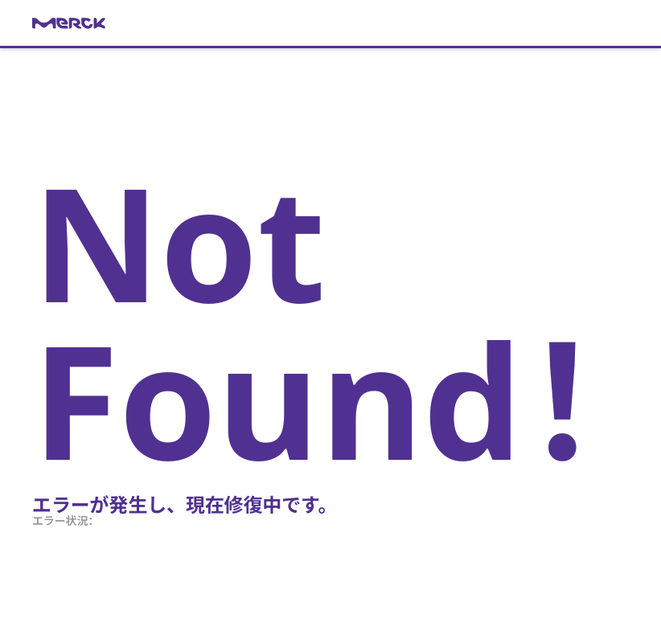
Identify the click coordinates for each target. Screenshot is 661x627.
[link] (330, 23)
